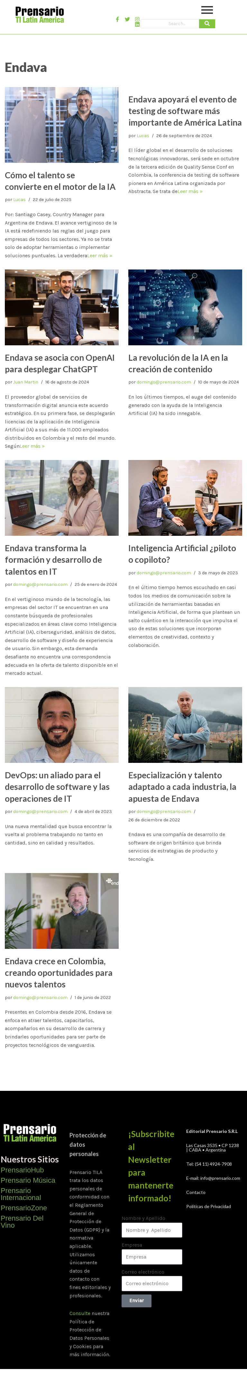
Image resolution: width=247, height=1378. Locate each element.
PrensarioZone (24, 1208)
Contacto (196, 1192)
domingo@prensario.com (164, 382)
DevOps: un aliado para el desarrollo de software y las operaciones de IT (57, 787)
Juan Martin (25, 382)
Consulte (79, 1313)
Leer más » (99, 255)
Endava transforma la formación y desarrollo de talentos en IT (53, 560)
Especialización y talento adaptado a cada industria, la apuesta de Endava (182, 787)
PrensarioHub (22, 1170)
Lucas (19, 199)
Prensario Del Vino (22, 1221)
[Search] (170, 23)
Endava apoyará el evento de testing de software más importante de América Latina (185, 111)
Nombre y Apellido (143, 1218)
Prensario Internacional (21, 1194)
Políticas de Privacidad (208, 1206)
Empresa (132, 1245)
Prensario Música (28, 1180)
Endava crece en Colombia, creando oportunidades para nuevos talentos (59, 973)
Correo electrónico (143, 1272)
